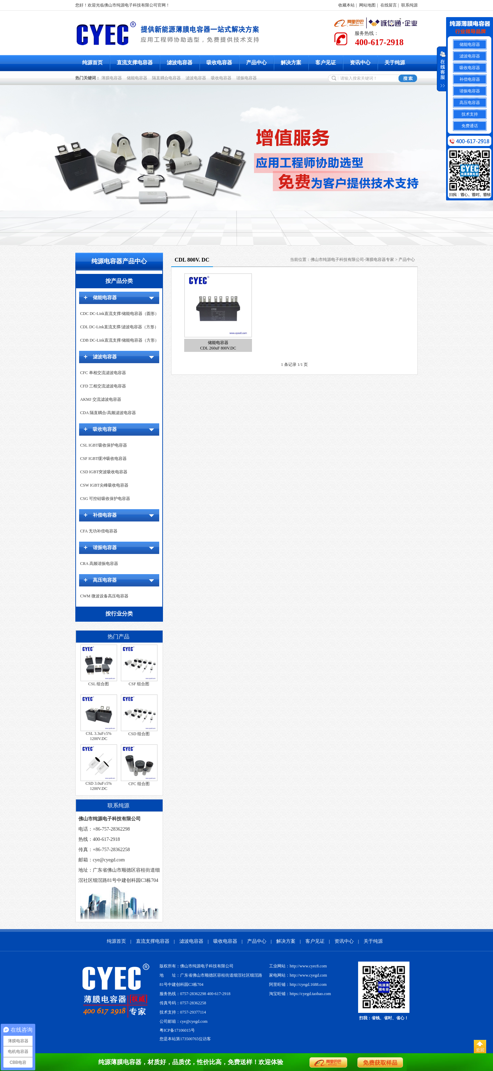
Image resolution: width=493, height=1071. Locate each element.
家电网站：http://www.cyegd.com (298, 975)
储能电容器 (138, 78)
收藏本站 (346, 5)
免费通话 (470, 125)
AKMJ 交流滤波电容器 (100, 399)
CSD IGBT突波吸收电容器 (103, 472)
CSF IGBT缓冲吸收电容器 (103, 458)
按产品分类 (119, 281)
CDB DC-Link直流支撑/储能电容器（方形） (119, 340)
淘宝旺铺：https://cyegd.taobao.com (300, 993)
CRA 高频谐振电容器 (99, 563)
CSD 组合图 (139, 733)
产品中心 (256, 62)
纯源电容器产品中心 (119, 261)
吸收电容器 (219, 62)
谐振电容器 (247, 78)
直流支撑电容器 (135, 62)
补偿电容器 (105, 515)
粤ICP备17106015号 (177, 1030)
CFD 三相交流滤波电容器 (103, 386)
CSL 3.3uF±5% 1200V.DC (99, 736)
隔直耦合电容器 (167, 78)
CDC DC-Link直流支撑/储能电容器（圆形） (119, 313)
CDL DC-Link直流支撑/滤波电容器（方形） (119, 327)
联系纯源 (409, 5)
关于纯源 (394, 62)
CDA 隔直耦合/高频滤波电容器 (108, 412)
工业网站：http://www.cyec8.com (298, 966)
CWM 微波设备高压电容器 (104, 596)
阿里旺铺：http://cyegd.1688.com (298, 984)
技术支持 (470, 114)
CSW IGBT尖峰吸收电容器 (104, 485)
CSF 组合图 (139, 684)
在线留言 (388, 5)
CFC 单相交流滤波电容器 (103, 372)
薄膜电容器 (112, 78)
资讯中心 (360, 62)
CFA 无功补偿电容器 (98, 531)
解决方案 (291, 62)
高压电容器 (105, 580)
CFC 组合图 (139, 783)
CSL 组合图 (98, 684)
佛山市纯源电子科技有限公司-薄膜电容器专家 (352, 259)
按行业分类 (119, 614)
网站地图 (367, 5)
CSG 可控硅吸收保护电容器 (105, 498)
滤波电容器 (179, 62)
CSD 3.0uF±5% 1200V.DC (99, 786)
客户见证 (325, 62)
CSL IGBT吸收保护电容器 (103, 445)
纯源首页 (92, 62)
